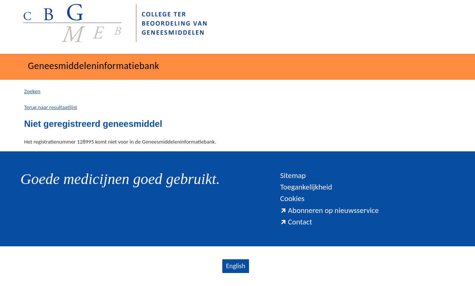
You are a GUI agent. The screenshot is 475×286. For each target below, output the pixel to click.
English (235, 266)
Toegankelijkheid (306, 187)
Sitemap (293, 175)
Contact (296, 222)
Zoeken (32, 91)
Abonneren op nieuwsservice (329, 210)
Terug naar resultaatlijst (50, 107)
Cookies (292, 198)
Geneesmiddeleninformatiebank (93, 66)
